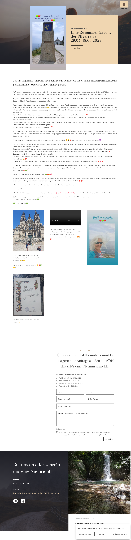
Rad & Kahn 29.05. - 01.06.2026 (68, 378)
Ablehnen (102, 534)
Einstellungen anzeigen (119, 534)
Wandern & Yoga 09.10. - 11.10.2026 (69, 383)
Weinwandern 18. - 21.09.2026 (68, 381)
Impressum (79, 519)
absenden (108, 439)
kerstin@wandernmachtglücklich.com (36, 493)
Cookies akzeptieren (86, 534)
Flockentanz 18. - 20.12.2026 (67, 386)
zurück (77, 48)
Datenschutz (89, 519)
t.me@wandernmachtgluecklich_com (65, 193)
